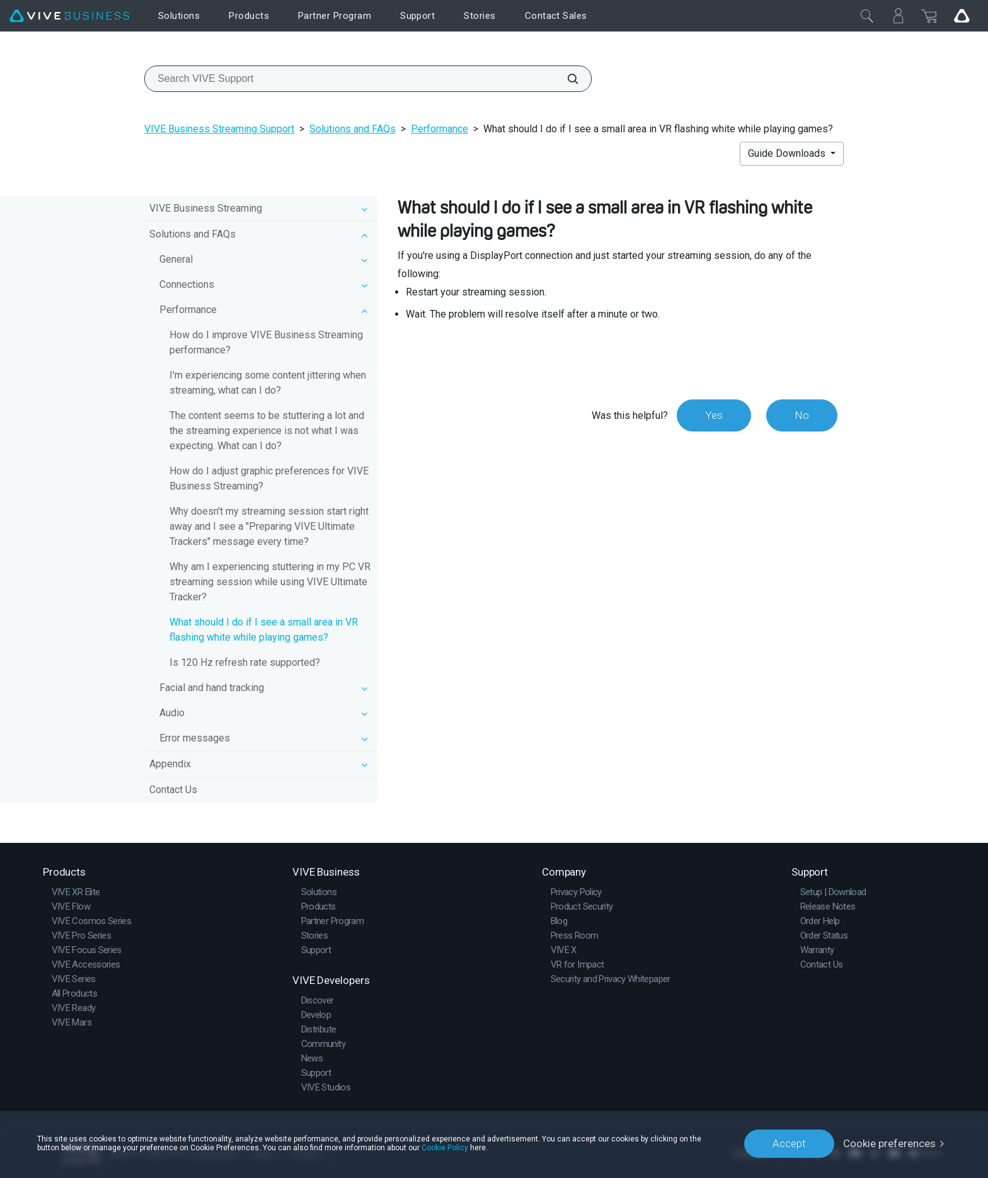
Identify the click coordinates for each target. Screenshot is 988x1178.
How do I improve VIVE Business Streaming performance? (266, 342)
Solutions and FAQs (352, 129)
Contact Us (173, 790)
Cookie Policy (445, 1147)
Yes (714, 415)
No (802, 415)
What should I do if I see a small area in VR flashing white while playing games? (263, 629)
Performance (439, 129)
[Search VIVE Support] (565, 78)
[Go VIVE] (961, 15)
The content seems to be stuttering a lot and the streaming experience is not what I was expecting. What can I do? (266, 430)
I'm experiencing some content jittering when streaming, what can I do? (267, 382)
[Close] (867, 15)
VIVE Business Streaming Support (219, 129)
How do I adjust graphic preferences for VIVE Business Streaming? (269, 478)
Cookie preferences (889, 1143)
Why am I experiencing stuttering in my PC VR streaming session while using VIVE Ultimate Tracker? (269, 582)
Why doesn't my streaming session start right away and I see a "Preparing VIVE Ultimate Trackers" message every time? (269, 526)
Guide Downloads (788, 153)
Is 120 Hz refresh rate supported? (244, 662)
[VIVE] (69, 16)
